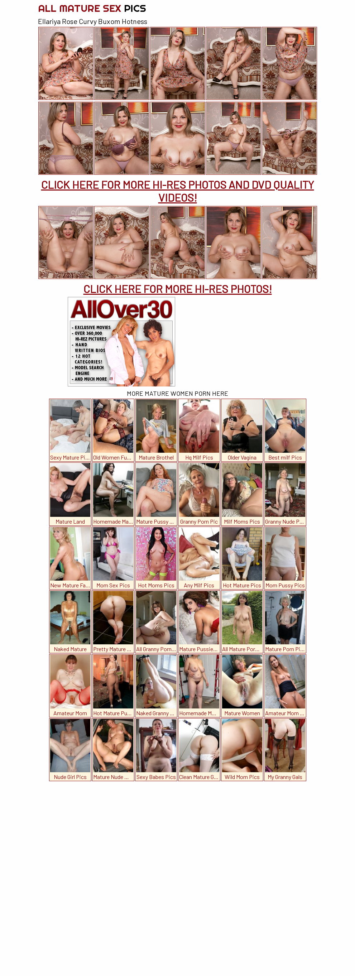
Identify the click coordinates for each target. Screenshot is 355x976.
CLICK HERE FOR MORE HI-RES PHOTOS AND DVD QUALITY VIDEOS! (177, 191)
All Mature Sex (92, 8)
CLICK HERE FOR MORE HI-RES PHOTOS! (177, 288)
